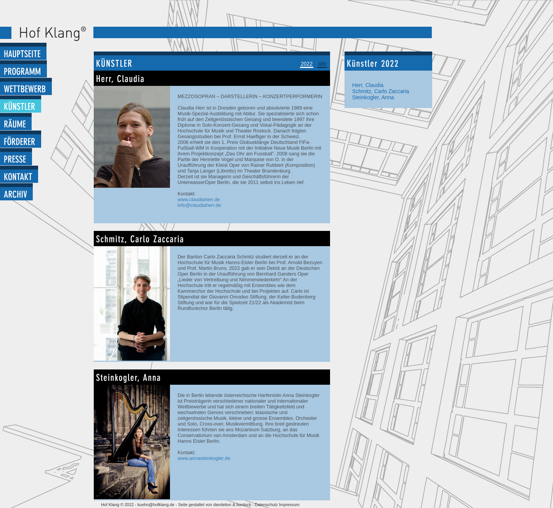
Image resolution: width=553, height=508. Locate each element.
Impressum (289, 504)
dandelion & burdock (232, 504)
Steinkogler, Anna (373, 97)
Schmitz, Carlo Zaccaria (380, 91)
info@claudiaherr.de (199, 205)
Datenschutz (267, 504)
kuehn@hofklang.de (156, 504)
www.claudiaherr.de (199, 199)
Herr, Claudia (367, 85)
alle (322, 64)
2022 (307, 64)
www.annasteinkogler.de (204, 458)
